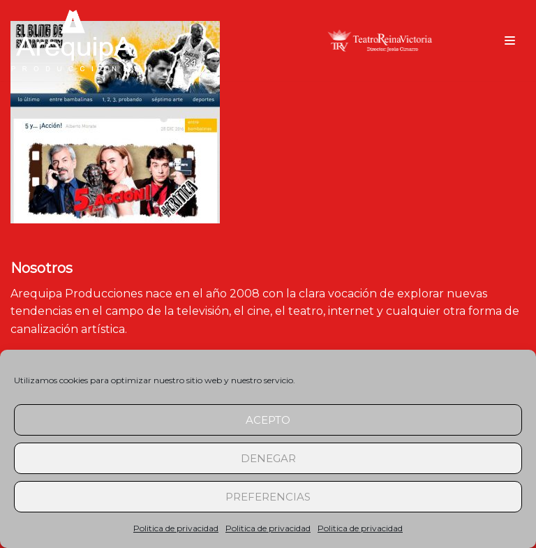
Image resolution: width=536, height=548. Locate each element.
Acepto (268, 420)
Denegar (268, 458)
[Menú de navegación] (510, 40)
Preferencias (268, 496)
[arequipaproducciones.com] (75, 40)
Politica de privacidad (175, 528)
